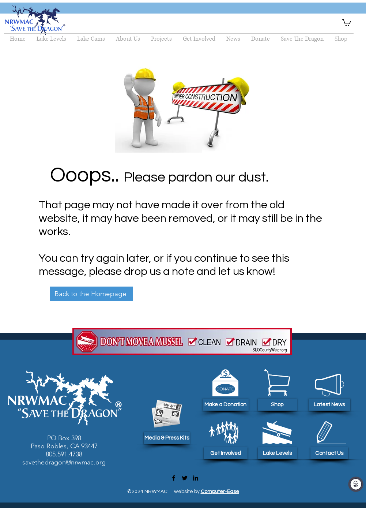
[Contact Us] (329, 453)
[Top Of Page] (356, 484)
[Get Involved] (226, 453)
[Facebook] (173, 478)
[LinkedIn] (195, 478)
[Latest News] (329, 405)
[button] (346, 22)
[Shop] (277, 405)
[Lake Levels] (277, 453)
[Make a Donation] (226, 405)
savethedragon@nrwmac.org (64, 462)
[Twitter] (184, 478)
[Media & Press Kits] (167, 438)
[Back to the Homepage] (91, 294)
